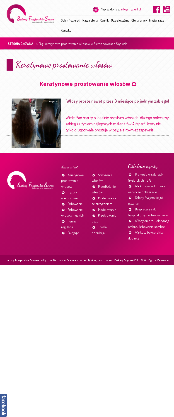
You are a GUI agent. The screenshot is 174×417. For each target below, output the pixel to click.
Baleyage (73, 233)
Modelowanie (107, 209)
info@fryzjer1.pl (131, 9)
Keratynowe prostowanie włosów (64, 64)
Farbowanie (75, 204)
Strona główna (20, 44)
